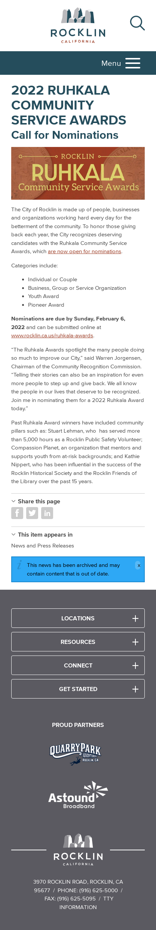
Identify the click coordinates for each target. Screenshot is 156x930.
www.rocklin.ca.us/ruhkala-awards (52, 335)
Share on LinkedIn (47, 513)
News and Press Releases (42, 545)
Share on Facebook (17, 513)
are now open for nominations (84, 251)
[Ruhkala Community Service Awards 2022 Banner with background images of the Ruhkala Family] (78, 173)
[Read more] (78, 753)
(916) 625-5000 (98, 890)
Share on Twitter (32, 513)
